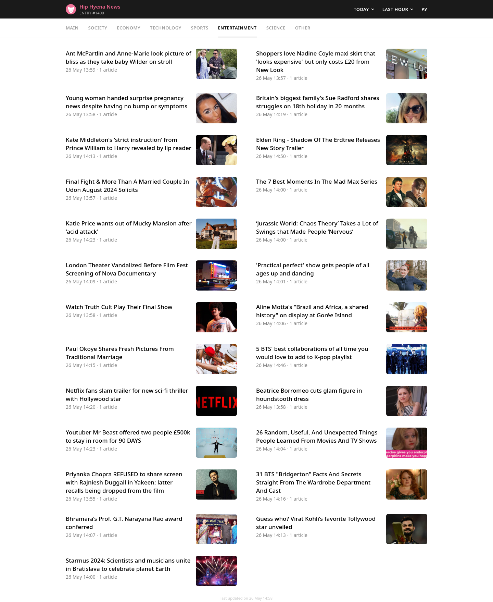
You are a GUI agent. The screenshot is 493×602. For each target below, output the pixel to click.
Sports (199, 28)
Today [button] (361, 9)
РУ (424, 9)
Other (303, 28)
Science (276, 28)
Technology (165, 28)
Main (72, 28)
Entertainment (237, 28)
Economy (128, 28)
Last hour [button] (395, 9)
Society (98, 28)
